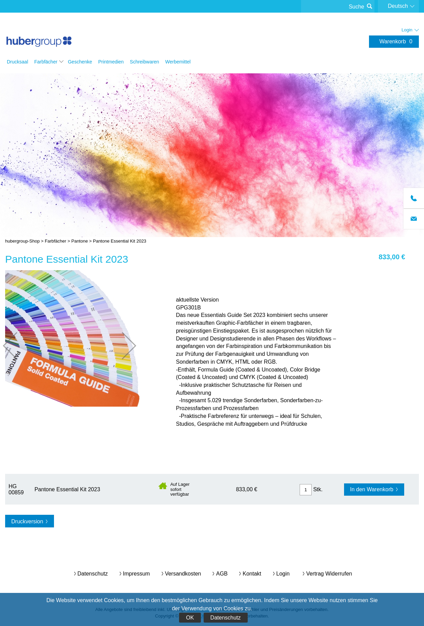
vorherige (16, 346)
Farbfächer (45, 61)
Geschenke (80, 61)
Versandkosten (183, 574)
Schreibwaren (144, 61)
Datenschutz (225, 618)
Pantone (79, 241)
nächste (122, 346)
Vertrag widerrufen (329, 574)
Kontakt (252, 574)
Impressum (136, 574)
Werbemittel (178, 61)
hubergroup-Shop (38, 35)
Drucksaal (17, 61)
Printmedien (111, 61)
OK (190, 618)
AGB (222, 574)
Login (283, 574)
